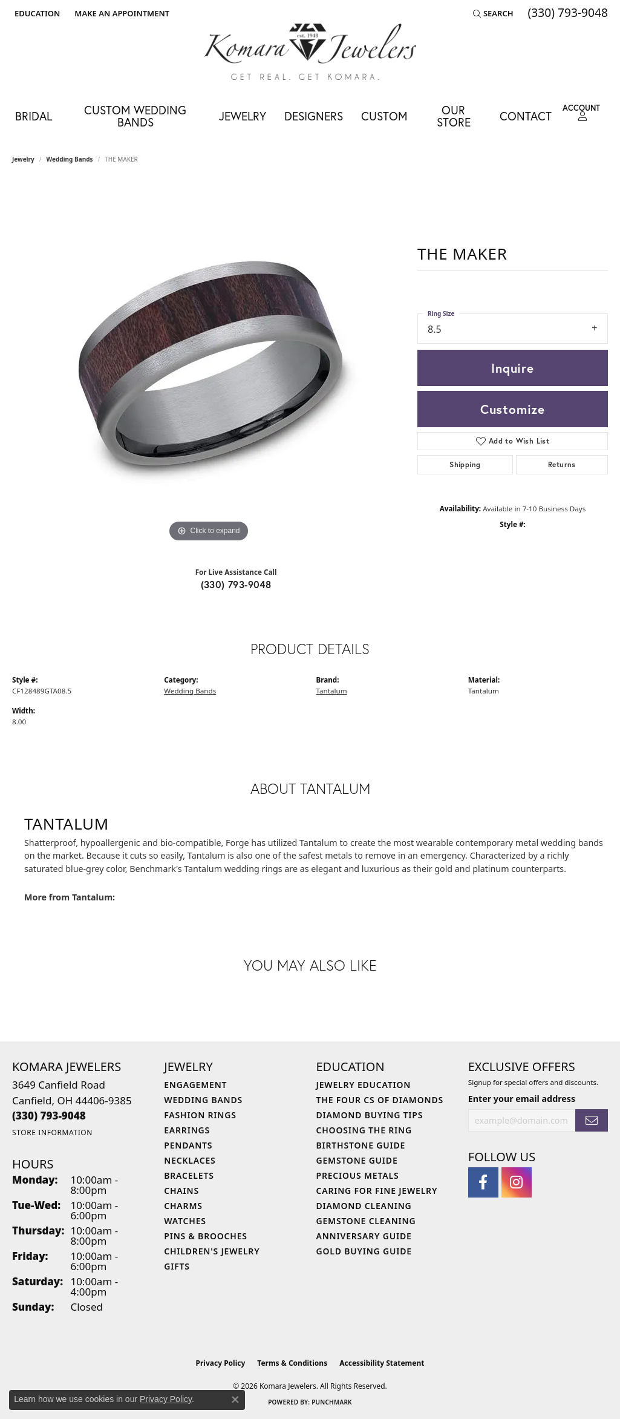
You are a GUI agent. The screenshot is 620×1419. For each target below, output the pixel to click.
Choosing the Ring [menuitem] (364, 1130)
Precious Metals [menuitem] (357, 1175)
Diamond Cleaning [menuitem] (364, 1205)
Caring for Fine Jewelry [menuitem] (377, 1190)
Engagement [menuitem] (195, 1084)
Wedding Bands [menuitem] (203, 1100)
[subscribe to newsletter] (591, 1120)
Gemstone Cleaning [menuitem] (366, 1221)
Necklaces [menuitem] (189, 1160)
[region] (208, 363)
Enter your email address (521, 1098)
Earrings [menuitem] (187, 1130)
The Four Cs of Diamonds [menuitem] (379, 1100)
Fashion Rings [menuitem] (200, 1115)
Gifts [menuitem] (177, 1266)
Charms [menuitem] (183, 1205)
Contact (526, 115)
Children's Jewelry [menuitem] (211, 1251)
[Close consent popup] (235, 1399)
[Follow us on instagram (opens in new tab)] (516, 1182)
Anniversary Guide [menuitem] (364, 1236)
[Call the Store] (49, 1115)
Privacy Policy (221, 1363)
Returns (562, 464)
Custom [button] (384, 115)
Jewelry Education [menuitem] (363, 1084)
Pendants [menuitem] (188, 1145)
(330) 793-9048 (236, 584)
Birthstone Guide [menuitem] (361, 1145)
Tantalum (331, 690)
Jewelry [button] (242, 115)
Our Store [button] (454, 115)
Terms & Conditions (292, 1363)
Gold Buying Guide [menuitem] (364, 1251)
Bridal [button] (33, 115)
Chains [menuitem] (181, 1190)
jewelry (23, 159)
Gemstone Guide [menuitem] (357, 1160)
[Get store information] (52, 1132)
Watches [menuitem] (185, 1221)
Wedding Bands (70, 159)
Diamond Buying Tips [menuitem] (369, 1115)
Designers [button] (313, 115)
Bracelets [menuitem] (189, 1175)
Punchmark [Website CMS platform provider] (332, 1402)
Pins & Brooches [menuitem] (205, 1236)
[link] (120, 13)
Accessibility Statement (381, 1363)
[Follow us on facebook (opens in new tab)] (483, 1182)
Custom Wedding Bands (135, 115)
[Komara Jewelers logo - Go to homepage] (310, 52)
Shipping (464, 464)
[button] (36, 13)
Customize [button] (512, 409)
